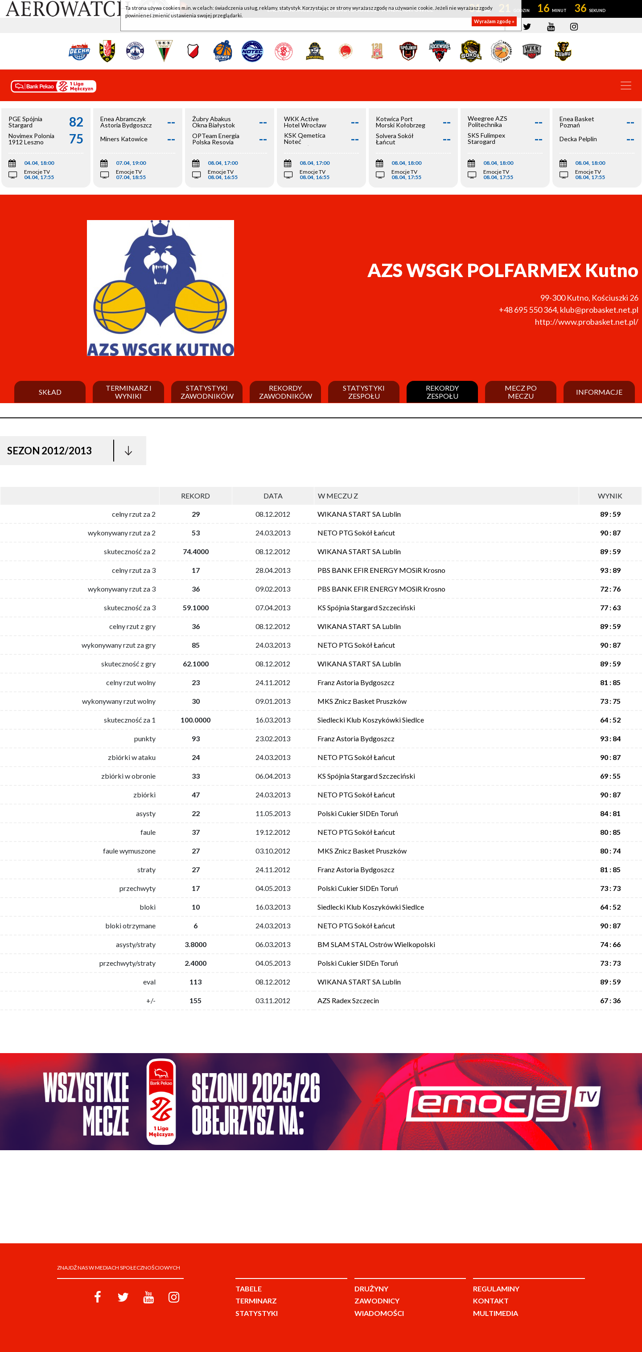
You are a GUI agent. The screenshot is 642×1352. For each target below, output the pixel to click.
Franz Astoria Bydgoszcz (356, 682)
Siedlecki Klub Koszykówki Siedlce (370, 719)
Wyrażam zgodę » (494, 21)
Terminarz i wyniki (129, 392)
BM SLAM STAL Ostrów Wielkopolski (376, 944)
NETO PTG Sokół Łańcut (356, 532)
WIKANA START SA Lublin (359, 514)
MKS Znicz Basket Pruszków (362, 701)
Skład (50, 392)
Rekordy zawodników (285, 392)
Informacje (599, 392)
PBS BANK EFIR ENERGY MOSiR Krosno (381, 570)
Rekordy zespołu (442, 392)
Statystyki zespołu (364, 392)
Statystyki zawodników (207, 392)
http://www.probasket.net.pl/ (586, 322)
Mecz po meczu (521, 392)
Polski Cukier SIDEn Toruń (357, 813)
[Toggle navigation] (625, 85)
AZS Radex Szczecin (348, 1000)
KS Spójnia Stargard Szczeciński (366, 607)
